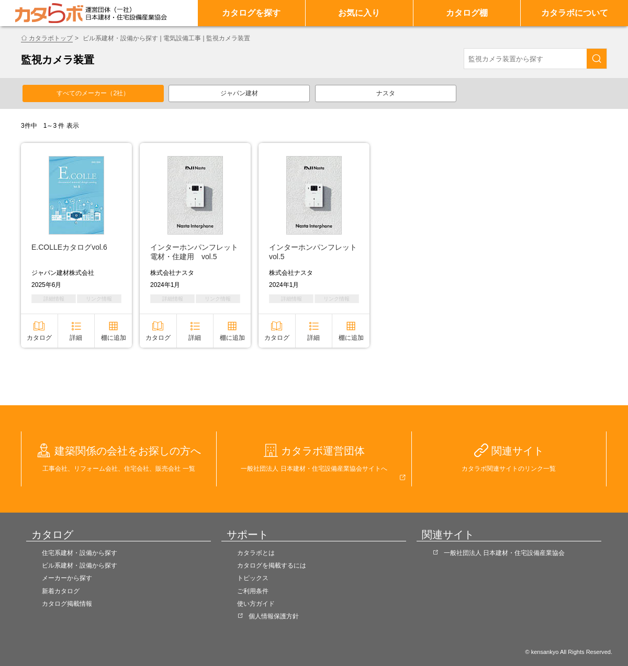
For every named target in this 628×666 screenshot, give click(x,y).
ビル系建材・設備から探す (79, 565)
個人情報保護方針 (274, 616)
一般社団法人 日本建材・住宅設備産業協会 (504, 553)
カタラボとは (256, 553)
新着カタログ (61, 591)
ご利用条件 (252, 591)
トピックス (252, 578)
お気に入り (359, 12)
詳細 (76, 337)
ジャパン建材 (239, 93)
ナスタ (385, 93)
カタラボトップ (51, 38)
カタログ (39, 337)
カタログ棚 (467, 12)
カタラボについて (574, 12)
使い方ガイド (256, 603)
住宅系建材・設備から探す (79, 553)
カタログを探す (251, 12)
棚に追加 (113, 337)
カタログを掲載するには (271, 565)
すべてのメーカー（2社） (93, 93)
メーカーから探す (67, 578)
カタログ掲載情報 (67, 603)
